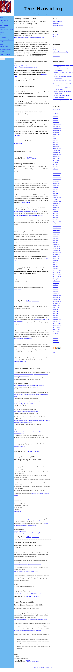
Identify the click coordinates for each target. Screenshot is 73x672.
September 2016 (57, 319)
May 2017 (55, 336)
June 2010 (55, 167)
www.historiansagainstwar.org (43, 667)
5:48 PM (28, 537)
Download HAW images (5, 49)
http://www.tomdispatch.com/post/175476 (23, 403)
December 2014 (57, 276)
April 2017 (55, 333)
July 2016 (55, 315)
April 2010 (55, 162)
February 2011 (56, 183)
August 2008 (56, 122)
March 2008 (56, 112)
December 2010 (57, 179)
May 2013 (55, 238)
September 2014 (57, 270)
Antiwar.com (56, 47)
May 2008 (55, 116)
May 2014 (55, 262)
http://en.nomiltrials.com (20, 361)
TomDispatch (56, 56)
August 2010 (56, 171)
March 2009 (56, 136)
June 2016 (55, 313)
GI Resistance (3, 37)
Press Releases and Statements (4, 26)
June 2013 (55, 240)
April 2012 (55, 211)
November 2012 (57, 226)
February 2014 (56, 256)
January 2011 (56, 181)
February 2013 (56, 232)
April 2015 (55, 285)
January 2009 (56, 132)
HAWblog (2, 51)
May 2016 (55, 311)
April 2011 (55, 187)
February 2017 (56, 329)
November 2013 (57, 250)
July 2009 (55, 144)
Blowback (55, 34)
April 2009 (55, 138)
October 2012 (56, 224)
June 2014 (55, 264)
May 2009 (55, 140)
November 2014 (57, 274)
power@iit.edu (17, 511)
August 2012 (56, 219)
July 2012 (55, 217)
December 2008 (57, 130)
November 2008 (57, 128)
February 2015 (56, 281)
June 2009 (55, 142)
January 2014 (56, 254)
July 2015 (55, 291)
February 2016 (56, 305)
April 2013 (55, 236)
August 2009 (56, 146)
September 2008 (57, 124)
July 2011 (55, 193)
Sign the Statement (4, 17)
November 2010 (57, 177)
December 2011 (57, 203)
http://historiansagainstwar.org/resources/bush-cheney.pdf (27, 630)
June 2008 (55, 118)
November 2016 (57, 323)
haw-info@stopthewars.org (20, 531)
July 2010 (55, 169)
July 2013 (55, 242)
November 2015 (57, 299)
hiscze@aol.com (18, 143)
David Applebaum (57, 21)
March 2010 (56, 160)
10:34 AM (29, 451)
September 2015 (57, 295)
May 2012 (55, 213)
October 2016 (56, 321)
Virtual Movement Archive (6, 29)
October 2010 (56, 175)
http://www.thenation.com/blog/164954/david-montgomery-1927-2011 (30, 619)
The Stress (55, 54)
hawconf (55, 38)
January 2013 (56, 230)
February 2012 (56, 207)
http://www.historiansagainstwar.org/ (31, 520)
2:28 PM (28, 301)
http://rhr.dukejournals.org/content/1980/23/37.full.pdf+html (29, 593)
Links (1, 44)
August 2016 (56, 317)
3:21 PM (28, 596)
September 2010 (57, 173)
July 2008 (55, 120)
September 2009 (57, 148)
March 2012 (56, 209)
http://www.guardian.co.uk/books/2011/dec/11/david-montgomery (29, 385)
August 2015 (56, 293)
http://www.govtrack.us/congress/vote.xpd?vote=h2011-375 (28, 211)
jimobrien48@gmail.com (19, 446)
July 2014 (55, 266)
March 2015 (56, 283)
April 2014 (55, 260)
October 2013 (56, 248)
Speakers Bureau (4, 23)
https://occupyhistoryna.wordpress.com (23, 338)
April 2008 (55, 114)
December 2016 (57, 325)
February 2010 (56, 158)
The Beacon (56, 49)
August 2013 (56, 244)
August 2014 (56, 268)
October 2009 (56, 150)
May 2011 (55, 189)
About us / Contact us (5, 54)
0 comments (35, 158)
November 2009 (57, 152)
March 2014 (56, 258)
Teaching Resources (4, 34)
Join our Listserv (4, 46)
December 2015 (57, 301)
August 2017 (56, 342)
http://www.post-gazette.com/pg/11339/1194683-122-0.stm (27, 564)
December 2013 (57, 252)
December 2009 (57, 154)
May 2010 (55, 164)
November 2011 (57, 201)
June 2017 (55, 338)
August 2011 (56, 195)
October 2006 (56, 109)
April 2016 (55, 309)
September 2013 (57, 246)
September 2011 (57, 197)
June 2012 (55, 215)
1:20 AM (29, 158)
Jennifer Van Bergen (58, 25)
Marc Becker (56, 23)
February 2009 (56, 134)
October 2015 (56, 297)
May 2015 (55, 287)
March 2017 (56, 332)
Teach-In (2, 32)
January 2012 (56, 205)
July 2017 (55, 340)
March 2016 (56, 307)
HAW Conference (4, 20)
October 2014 (56, 272)
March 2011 (56, 185)
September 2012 (57, 221)
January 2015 (56, 279)
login (54, 352)
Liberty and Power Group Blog (60, 52)
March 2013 (56, 234)
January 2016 (56, 303)
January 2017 (56, 327)
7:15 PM (28, 661)
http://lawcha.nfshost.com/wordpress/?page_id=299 (26, 571)
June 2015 (55, 289)
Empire (55, 36)
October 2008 (56, 126)
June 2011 (55, 191)
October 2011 (56, 199)
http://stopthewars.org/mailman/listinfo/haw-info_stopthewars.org (29, 532)
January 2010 (56, 156)
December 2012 (57, 228)
